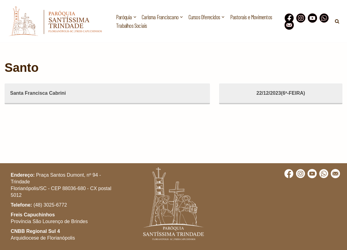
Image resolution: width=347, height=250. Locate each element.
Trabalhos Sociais (131, 25)
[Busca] (337, 21)
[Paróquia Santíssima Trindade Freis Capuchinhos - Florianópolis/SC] (55, 21)
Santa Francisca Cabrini (38, 93)
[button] (334, 8)
